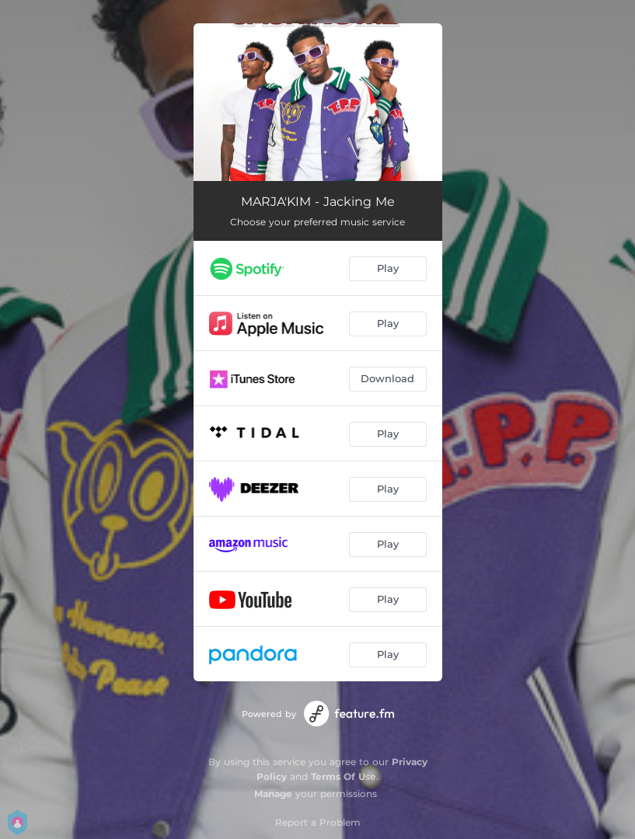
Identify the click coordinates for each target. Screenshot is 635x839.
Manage (273, 793)
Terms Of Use (343, 776)
